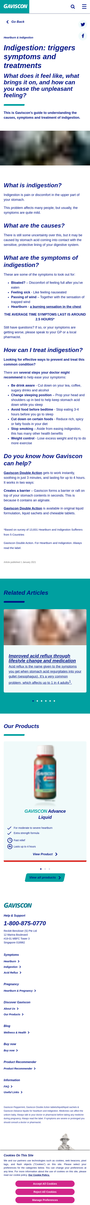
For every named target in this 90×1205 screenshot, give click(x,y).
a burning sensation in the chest (55, 307)
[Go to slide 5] (50, 701)
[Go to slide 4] (45, 701)
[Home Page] (14, 6)
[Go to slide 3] (41, 701)
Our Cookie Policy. (39, 1175)
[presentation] (82, 24)
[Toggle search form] (73, 6)
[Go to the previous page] (14, 22)
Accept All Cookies (45, 1183)
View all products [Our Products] (45, 877)
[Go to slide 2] (37, 701)
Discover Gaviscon (17, 1002)
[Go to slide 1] (33, 701)
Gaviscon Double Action (23, 473)
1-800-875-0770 (25, 923)
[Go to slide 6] (54, 701)
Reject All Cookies (45, 1191)
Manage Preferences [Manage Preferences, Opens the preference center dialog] (45, 1200)
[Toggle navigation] (84, 6)
